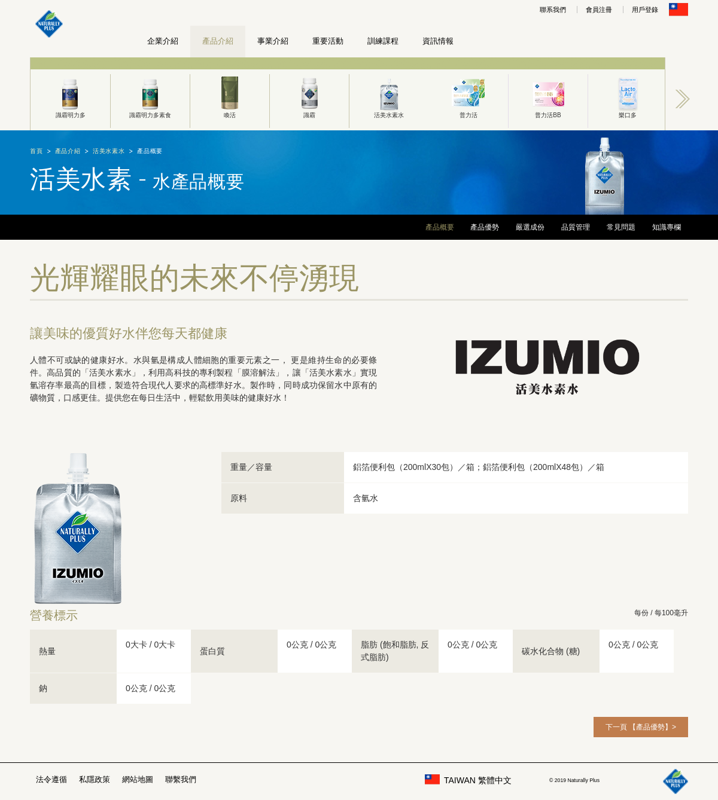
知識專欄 (666, 227)
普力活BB (548, 96)
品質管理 (575, 227)
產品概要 (439, 227)
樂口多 (627, 96)
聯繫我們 (180, 779)
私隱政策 (94, 779)
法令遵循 (51, 779)
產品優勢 (484, 227)
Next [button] (683, 98)
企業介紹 (162, 40)
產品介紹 (217, 40)
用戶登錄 (645, 9)
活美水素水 (388, 96)
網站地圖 (137, 779)
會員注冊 (599, 9)
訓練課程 (382, 40)
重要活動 (327, 40)
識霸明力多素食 (150, 96)
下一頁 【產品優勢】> (641, 727)
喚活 (229, 96)
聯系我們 (553, 9)
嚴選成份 (530, 227)
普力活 (468, 96)
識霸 (309, 96)
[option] (70, 93)
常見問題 (621, 227)
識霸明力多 (70, 96)
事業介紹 (272, 40)
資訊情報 (438, 40)
